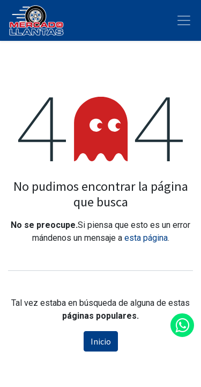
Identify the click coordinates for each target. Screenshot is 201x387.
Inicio (101, 341)
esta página (146, 238)
